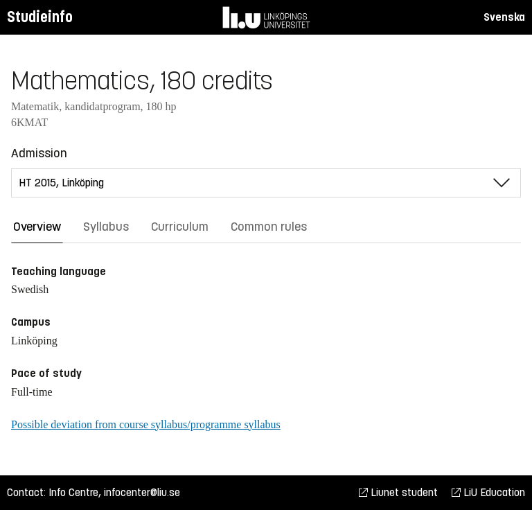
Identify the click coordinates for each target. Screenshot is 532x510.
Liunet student (398, 492)
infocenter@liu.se (142, 492)
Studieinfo (40, 17)
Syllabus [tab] (106, 226)
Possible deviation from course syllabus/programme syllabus (146, 424)
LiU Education (488, 492)
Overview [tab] (37, 226)
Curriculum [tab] (180, 226)
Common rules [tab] (269, 226)
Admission (39, 153)
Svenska (504, 17)
